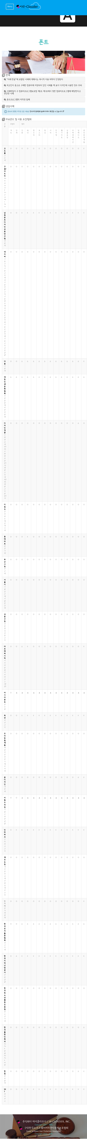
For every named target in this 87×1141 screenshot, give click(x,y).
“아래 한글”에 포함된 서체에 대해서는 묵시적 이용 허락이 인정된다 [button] (33, 79)
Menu (9, 7)
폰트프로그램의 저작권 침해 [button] (17, 100)
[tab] (43, 79)
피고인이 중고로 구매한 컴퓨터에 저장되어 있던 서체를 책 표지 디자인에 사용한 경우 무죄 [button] (43, 85)
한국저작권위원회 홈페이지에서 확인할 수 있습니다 (47, 111)
